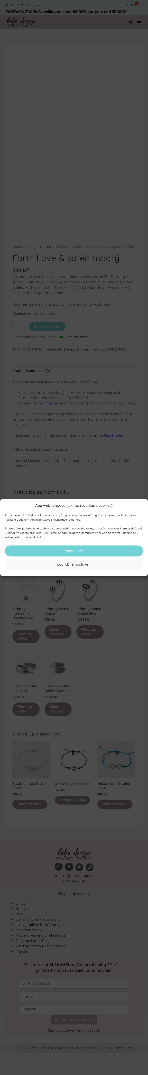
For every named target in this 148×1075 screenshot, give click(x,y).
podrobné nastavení (74, 564)
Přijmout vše (74, 550)
